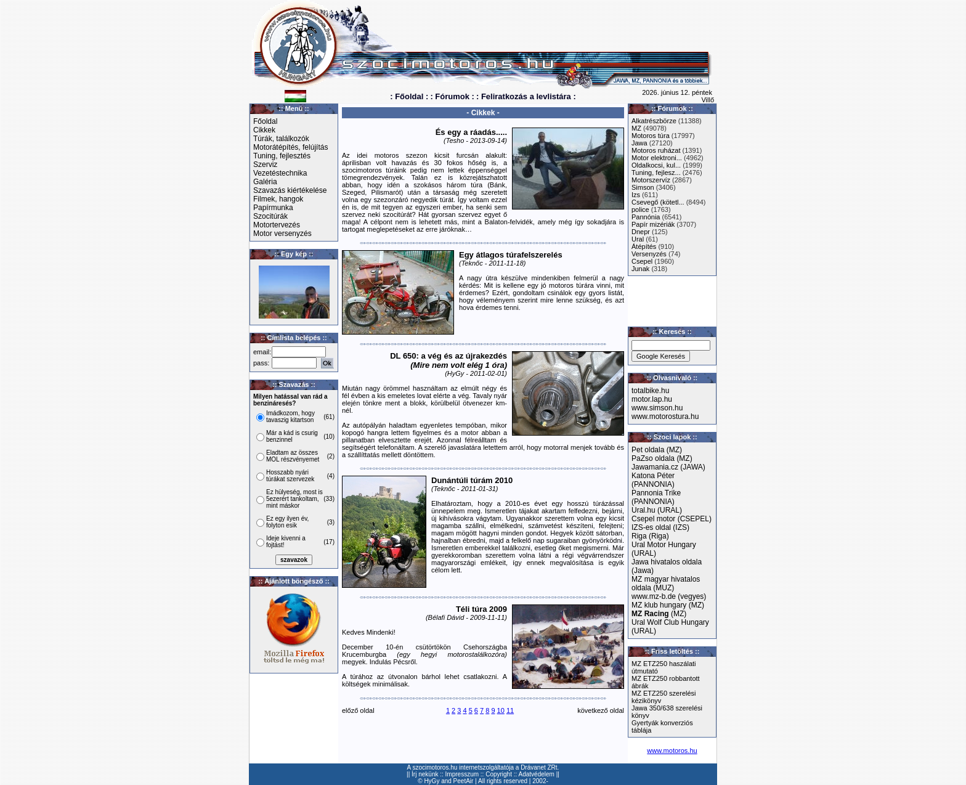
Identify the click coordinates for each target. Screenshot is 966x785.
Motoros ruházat (655, 150)
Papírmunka (273, 207)
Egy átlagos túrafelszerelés (510, 254)
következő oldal (600, 710)
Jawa (639, 143)
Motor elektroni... (656, 157)
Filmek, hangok (278, 199)
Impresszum (462, 774)
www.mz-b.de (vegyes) (668, 596)
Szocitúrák (270, 216)
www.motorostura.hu (665, 416)
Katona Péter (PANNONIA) (653, 480)
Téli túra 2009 (481, 609)
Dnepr (640, 231)
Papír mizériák (653, 224)
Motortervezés (276, 225)
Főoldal (265, 121)
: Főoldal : (409, 96)
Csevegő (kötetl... (657, 202)
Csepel (641, 261)
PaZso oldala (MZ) (661, 458)
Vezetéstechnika (280, 173)
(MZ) (658, 613)
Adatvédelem (536, 774)
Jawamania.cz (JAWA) (668, 467)
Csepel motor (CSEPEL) (671, 519)
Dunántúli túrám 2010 (472, 480)
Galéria (265, 181)
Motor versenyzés (282, 233)
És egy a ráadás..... (471, 132)
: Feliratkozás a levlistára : (526, 96)
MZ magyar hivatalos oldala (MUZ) (665, 583)
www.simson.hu (657, 408)
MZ (636, 128)
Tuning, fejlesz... (656, 172)
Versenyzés (649, 254)
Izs (635, 194)
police (640, 209)
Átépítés (643, 246)
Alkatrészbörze (653, 120)
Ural (637, 239)
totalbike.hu (650, 390)
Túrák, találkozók (281, 138)
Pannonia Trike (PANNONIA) (656, 497)
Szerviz (265, 164)
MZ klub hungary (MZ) (667, 605)
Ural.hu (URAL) (656, 510)
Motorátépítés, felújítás (290, 147)
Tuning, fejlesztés (281, 156)
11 (510, 710)
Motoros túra (650, 135)
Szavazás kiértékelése (290, 190)
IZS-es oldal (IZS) (660, 527)
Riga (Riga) (650, 536)
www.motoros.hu (672, 750)
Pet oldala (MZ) (656, 449)
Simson (642, 187)
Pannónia (645, 217)
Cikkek (264, 130)
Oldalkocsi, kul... (656, 165)
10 (501, 710)
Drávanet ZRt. (540, 767)
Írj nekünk (425, 774)
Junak (640, 268)
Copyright (498, 774)
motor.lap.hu (651, 399)
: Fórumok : (452, 96)
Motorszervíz (650, 180)
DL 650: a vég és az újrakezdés (448, 360)
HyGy (431, 781)
